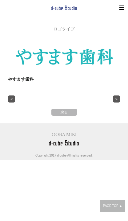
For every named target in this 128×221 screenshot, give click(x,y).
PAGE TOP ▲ (112, 205)
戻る (64, 112)
